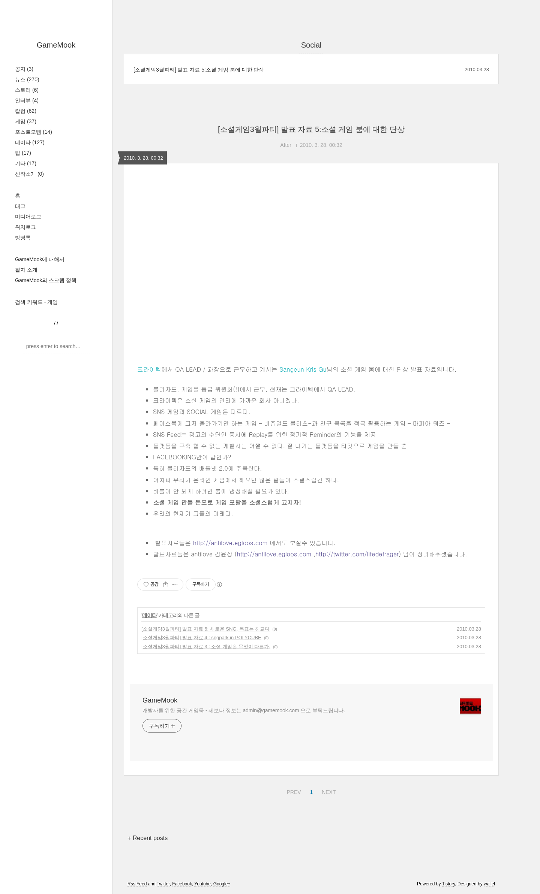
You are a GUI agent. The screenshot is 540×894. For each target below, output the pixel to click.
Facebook (182, 884)
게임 (25, 121)
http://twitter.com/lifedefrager (357, 554)
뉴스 (27, 79)
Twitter (163, 884)
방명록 (23, 238)
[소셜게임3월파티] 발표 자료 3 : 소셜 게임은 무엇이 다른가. (205, 646)
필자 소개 (26, 270)
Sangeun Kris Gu (302, 369)
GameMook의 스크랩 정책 (45, 280)
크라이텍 (149, 369)
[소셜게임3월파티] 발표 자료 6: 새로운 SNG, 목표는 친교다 (205, 629)
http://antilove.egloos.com (230, 542)
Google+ (222, 884)
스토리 (27, 90)
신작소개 (29, 174)
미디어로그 (28, 217)
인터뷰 (27, 100)
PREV (293, 791)
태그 (20, 206)
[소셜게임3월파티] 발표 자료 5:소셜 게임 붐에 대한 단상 (199, 70)
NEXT (328, 791)
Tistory (448, 884)
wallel (489, 884)
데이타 (30, 142)
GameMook (56, 45)
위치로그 (25, 227)
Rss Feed (137, 884)
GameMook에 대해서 (39, 259)
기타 (25, 163)
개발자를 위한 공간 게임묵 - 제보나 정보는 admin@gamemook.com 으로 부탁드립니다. (243, 710)
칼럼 (25, 111)
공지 (24, 69)
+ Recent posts (148, 838)
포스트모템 (33, 132)
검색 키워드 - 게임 (36, 302)
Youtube (202, 884)
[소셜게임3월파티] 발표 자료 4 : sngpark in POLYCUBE (201, 637)
